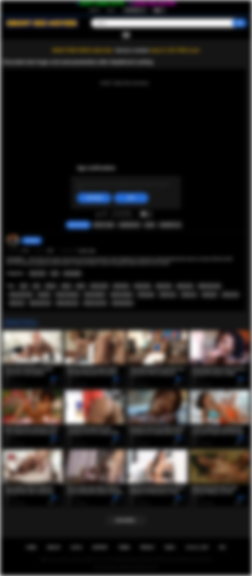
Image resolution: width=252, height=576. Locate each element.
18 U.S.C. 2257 (197, 547)
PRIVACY (147, 547)
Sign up (94, 10)
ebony (66, 286)
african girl (145, 294)
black (80, 286)
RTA (222, 547)
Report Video (104, 225)
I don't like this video (104, 214)
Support (100, 547)
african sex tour (95, 303)
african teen (99, 286)
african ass (167, 294)
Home (31, 547)
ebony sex (17, 303)
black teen (121, 286)
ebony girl (209, 294)
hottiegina (31, 240)
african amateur (67, 294)
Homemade (72, 273)
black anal (164, 286)
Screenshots (129, 225)
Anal (54, 273)
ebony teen (142, 286)
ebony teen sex (67, 303)
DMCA (170, 547)
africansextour (122, 303)
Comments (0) (169, 225)
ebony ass (189, 294)
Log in (111, 10)
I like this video (98, 214)
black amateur (95, 294)
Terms (124, 547)
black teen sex (40, 303)
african (51, 286)
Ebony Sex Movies (121, 567)
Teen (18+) (37, 273)
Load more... (126, 520)
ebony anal (184, 286)
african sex (230, 294)
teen (24, 286)
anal (36, 286)
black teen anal (209, 286)
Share (149, 225)
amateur (44, 294)
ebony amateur (121, 294)
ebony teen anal (21, 294)
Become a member (132, 50)
